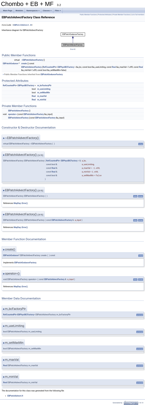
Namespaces (33, 11)
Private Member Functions (121, 15)
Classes (47, 11)
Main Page (7, 10)
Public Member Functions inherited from (32, 74)
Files (58, 11)
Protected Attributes (104, 15)
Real (114, 67)
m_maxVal (41, 96)
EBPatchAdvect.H (22, 25)
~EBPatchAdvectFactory (32, 60)
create (24, 63)
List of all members (137, 15)
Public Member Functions (88, 15)
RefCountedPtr (49, 67)
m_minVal (41, 99)
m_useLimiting (43, 89)
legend (73, 49)
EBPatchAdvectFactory (31, 67)
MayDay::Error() (21, 203)
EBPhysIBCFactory (65, 67)
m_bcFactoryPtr (44, 85)
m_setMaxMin (43, 92)
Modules (19, 10)
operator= (12, 114)
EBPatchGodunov (10, 63)
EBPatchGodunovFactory (52, 74)
